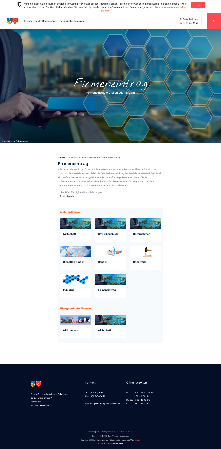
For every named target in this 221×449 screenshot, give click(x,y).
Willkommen (63, 157)
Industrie (68, 290)
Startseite (91, 432)
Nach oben (129, 432)
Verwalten (120, 432)
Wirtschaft (101, 157)
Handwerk (139, 262)
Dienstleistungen (73, 262)
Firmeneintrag (107, 290)
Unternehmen (141, 234)
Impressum (111, 432)
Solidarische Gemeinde (72, 21)
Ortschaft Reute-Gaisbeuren (39, 21)
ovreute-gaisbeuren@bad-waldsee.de (102, 403)
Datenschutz (101, 432)
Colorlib (137, 440)
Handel (102, 262)
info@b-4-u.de (66, 196)
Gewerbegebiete (108, 234)
